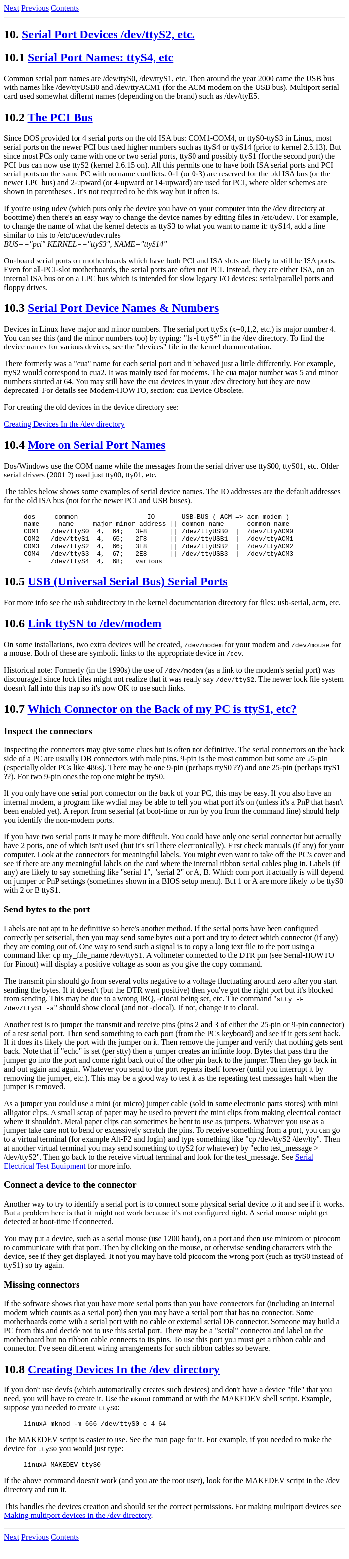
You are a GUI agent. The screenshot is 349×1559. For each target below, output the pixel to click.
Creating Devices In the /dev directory (64, 424)
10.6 (14, 633)
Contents (65, 8)
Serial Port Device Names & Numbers (123, 308)
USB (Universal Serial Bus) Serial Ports (128, 591)
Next (11, 8)
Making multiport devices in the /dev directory (77, 1528)
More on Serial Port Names (96, 444)
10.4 (14, 444)
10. (11, 34)
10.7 (14, 719)
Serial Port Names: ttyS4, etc (100, 57)
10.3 (14, 308)
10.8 (14, 1379)
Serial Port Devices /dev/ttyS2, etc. (108, 34)
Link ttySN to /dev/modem (94, 633)
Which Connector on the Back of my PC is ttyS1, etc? (162, 719)
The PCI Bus (60, 117)
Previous (35, 8)
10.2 (14, 117)
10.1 (14, 57)
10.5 (14, 591)
